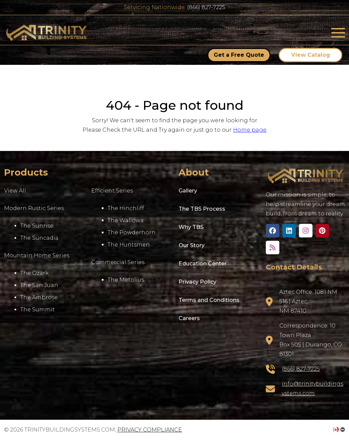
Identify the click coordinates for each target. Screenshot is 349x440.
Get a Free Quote (239, 55)
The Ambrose (39, 297)
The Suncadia (39, 238)
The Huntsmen (129, 244)
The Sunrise (36, 226)
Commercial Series (117, 262)
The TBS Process (202, 209)
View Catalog (310, 55)
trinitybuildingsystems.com (46, 32)
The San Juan (39, 285)
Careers (189, 318)
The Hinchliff (126, 208)
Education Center (203, 263)
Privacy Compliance (149, 429)
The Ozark (34, 273)
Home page (249, 130)
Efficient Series (112, 190)
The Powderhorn (132, 232)
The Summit (37, 309)
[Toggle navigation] (338, 32)
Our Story (192, 245)
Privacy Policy (197, 282)
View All (15, 190)
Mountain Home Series (36, 255)
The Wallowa (126, 220)
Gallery (188, 190)
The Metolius (126, 280)
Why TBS (191, 227)
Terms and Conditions (209, 300)
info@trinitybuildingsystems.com (312, 388)
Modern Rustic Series (34, 208)
